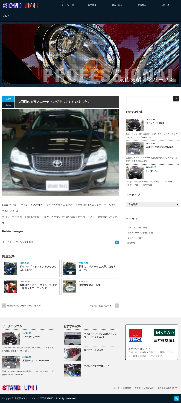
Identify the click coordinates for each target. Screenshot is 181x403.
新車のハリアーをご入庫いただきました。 (97, 268)
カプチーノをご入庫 (93, 350)
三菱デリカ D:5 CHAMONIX (159, 147)
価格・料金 (117, 5)
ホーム (116, 388)
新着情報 (131, 243)
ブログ (138, 388)
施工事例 (92, 5)
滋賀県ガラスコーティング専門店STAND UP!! (36, 398)
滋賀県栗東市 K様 (89, 285)
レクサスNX (152, 171)
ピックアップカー (135, 238)
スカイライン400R (155, 123)
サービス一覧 (67, 5)
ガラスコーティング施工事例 (19, 242)
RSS (176, 398)
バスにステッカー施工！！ (96, 365)
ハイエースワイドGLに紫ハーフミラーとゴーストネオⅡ (100, 335)
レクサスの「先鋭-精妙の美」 (100, 306)
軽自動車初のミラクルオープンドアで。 (24, 306)
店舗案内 (142, 5)
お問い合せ (166, 5)
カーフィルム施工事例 (137, 227)
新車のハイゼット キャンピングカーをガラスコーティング (38, 287)
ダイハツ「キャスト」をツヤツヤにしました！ (38, 268)
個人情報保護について (167, 388)
